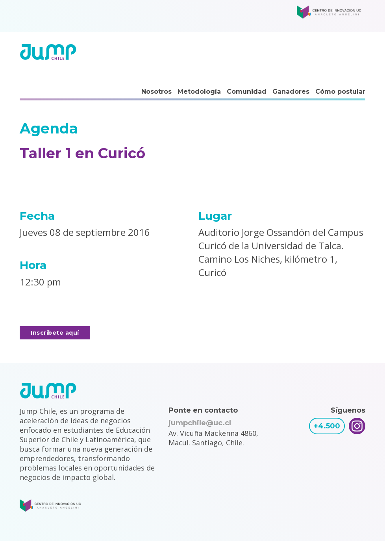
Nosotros (156, 91)
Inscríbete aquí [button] (55, 332)
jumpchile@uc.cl (199, 423)
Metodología (199, 91)
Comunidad (247, 91)
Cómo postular (340, 91)
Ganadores (290, 91)
